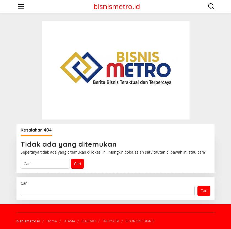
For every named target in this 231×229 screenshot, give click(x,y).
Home (51, 221)
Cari (24, 183)
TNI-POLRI (110, 221)
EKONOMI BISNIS (140, 221)
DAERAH (89, 221)
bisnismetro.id (117, 6)
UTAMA (69, 221)
